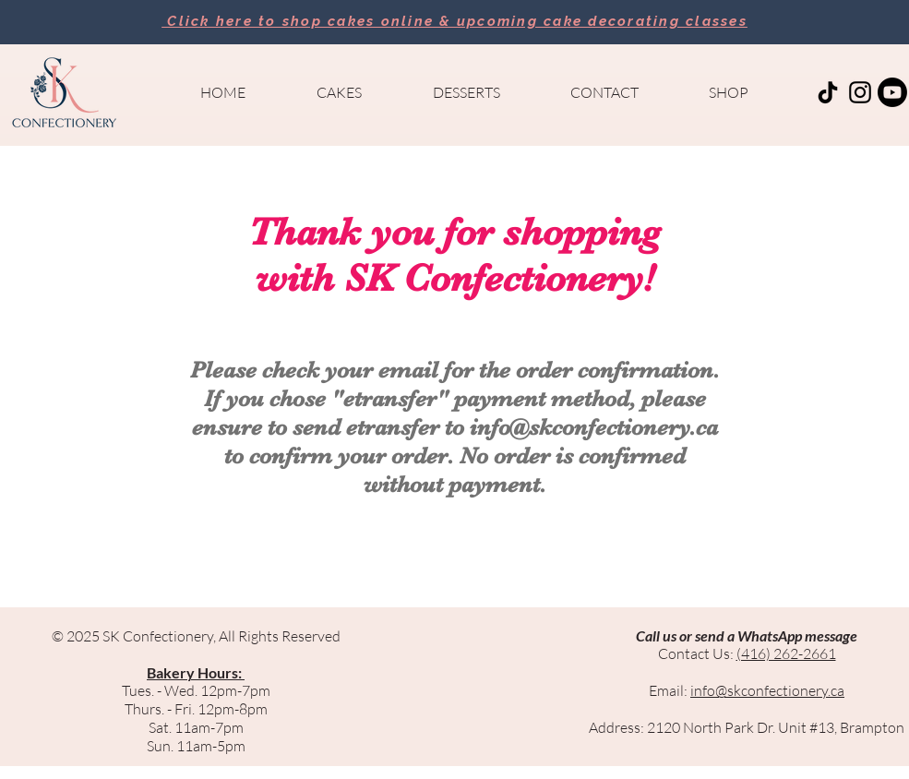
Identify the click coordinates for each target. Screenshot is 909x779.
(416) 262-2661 (786, 653)
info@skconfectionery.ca (594, 426)
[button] (339, 92)
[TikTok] (828, 92)
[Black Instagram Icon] (860, 92)
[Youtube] (892, 92)
